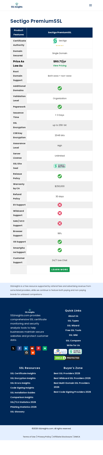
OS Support (19, 241)
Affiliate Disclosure (62, 436)
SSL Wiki (73, 335)
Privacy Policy (44, 436)
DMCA (77, 436)
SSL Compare (73, 340)
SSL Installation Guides (22, 392)
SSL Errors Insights (20, 383)
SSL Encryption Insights (23, 378)
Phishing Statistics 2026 (23, 407)
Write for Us (73, 345)
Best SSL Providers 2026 (67, 373)
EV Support (19, 204)
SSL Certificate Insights (23, 373)
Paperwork (19, 106)
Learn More (60, 269)
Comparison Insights (21, 397)
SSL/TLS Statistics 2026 (23, 402)
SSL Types (73, 320)
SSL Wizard (73, 325)
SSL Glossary (17, 411)
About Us (73, 316)
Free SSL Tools (73, 330)
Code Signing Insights (22, 387)
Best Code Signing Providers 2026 (72, 391)
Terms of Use (29, 436)
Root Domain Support (17, 76)
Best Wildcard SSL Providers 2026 (72, 378)
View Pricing (59, 65)
